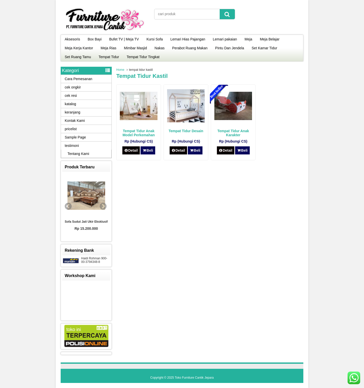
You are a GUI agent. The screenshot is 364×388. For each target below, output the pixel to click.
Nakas (159, 48)
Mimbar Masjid (135, 48)
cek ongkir (73, 87)
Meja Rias (108, 48)
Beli (148, 150)
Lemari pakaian (225, 39)
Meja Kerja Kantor (79, 48)
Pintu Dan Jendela (229, 48)
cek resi (71, 96)
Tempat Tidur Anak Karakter (233, 133)
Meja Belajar (270, 39)
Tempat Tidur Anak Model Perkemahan (139, 133)
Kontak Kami (75, 121)
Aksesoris (72, 39)
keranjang (72, 112)
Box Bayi (95, 39)
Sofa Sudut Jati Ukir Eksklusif (86, 221)
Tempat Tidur (109, 57)
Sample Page (75, 137)
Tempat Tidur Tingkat (143, 57)
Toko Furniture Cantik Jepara (194, 377)
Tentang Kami (78, 154)
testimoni (72, 146)
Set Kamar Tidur (264, 48)
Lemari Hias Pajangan (187, 39)
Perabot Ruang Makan (190, 48)
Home (120, 70)
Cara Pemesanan (78, 79)
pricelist (71, 129)
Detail (131, 150)
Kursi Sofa (154, 39)
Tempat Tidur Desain (186, 131)
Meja (248, 39)
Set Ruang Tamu (78, 57)
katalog (70, 104)
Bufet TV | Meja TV (124, 39)
